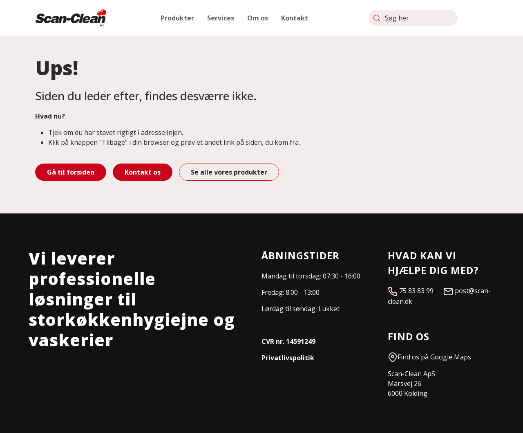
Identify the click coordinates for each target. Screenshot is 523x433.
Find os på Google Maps (429, 356)
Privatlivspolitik (288, 357)
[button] (177, 18)
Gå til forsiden (70, 172)
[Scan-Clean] (71, 18)
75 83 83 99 (416, 290)
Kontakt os (143, 172)
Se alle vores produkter (229, 172)
